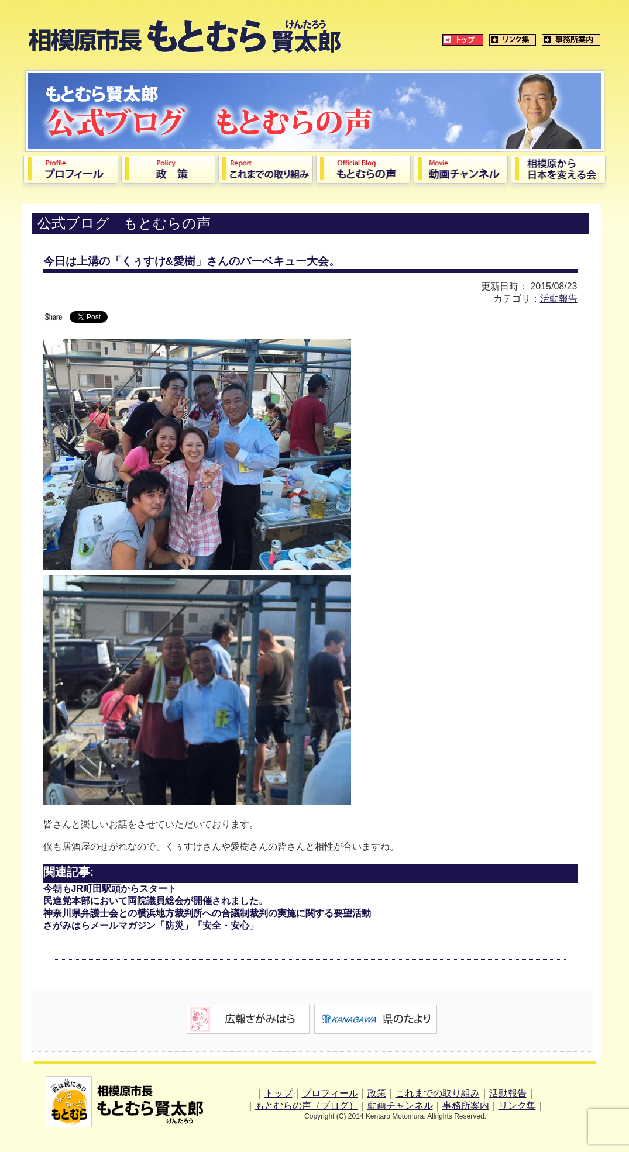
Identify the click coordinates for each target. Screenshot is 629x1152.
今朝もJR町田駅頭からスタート (110, 889)
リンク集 (517, 1105)
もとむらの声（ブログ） (306, 1105)
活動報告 (559, 298)
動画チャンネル (400, 1105)
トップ (278, 1093)
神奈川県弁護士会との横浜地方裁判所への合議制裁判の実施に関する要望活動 (207, 913)
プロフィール (330, 1093)
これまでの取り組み (438, 1093)
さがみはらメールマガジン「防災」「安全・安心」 (151, 925)
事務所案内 (465, 1105)
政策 (376, 1093)
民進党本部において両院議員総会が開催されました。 (155, 901)
